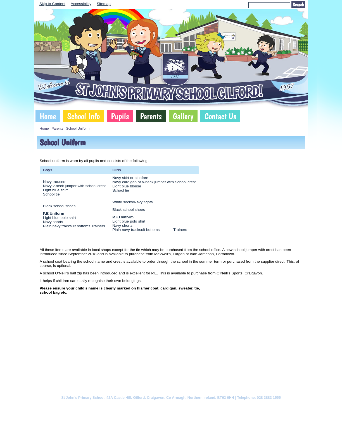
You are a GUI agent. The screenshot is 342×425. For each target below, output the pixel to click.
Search (298, 5)
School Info (83, 116)
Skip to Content (52, 4)
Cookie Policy (115, 406)
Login (206, 416)
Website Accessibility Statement (195, 406)
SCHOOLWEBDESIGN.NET (177, 416)
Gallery (183, 116)
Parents (151, 116)
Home (48, 116)
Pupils (120, 116)
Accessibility (81, 4)
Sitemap (104, 4)
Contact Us (220, 116)
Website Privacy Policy (148, 406)
